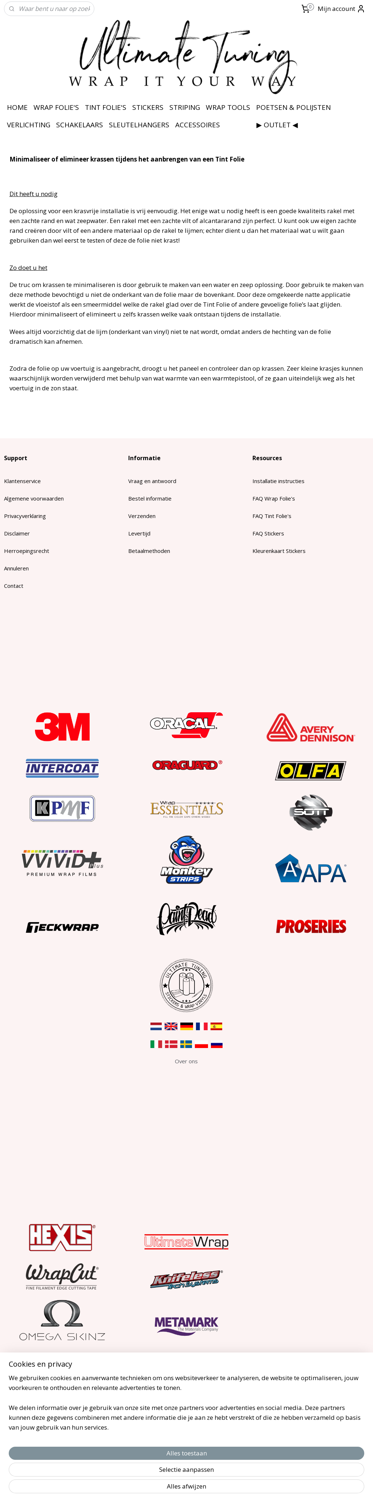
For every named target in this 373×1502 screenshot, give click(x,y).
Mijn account (341, 8)
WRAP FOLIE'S (56, 107)
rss (176, 1488)
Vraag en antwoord (152, 481)
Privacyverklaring (25, 515)
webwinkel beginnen (204, 1488)
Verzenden (142, 515)
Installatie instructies (278, 481)
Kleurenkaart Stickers (279, 550)
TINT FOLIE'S (105, 107)
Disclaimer (17, 533)
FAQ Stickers (268, 533)
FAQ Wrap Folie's (273, 498)
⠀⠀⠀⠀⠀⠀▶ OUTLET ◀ (262, 125)
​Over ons (186, 1061)
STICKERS (148, 107)
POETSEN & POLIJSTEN (293, 107)
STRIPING (184, 107)
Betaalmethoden (149, 550)
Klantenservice (22, 481)
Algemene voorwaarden (34, 498)
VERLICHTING (28, 125)
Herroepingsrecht (26, 550)
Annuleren (16, 568)
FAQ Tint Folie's (271, 515)
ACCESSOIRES (197, 125)
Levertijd (139, 533)
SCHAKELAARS (79, 125)
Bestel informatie (150, 498)
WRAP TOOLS (228, 107)
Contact (13, 585)
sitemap (161, 1488)
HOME (17, 107)
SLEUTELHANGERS (139, 125)
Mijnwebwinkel (268, 1488)
